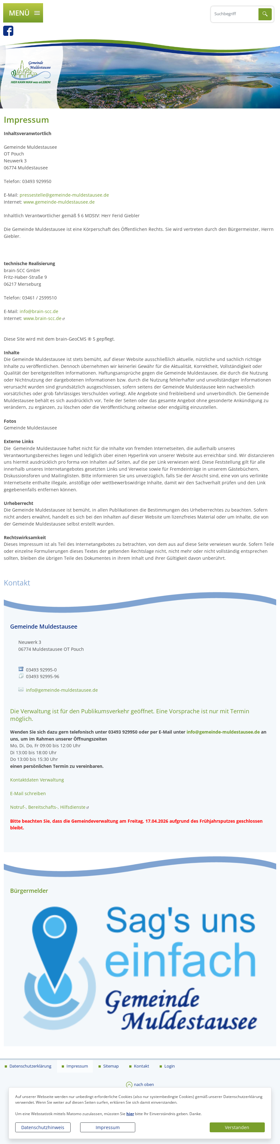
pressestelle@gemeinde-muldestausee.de (64, 195)
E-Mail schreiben (28, 793)
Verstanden (237, 1127)
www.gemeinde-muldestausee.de (59, 202)
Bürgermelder (29, 890)
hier (130, 1113)
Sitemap (110, 1066)
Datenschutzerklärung (30, 1066)
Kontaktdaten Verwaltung (37, 780)
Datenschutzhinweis (42, 1127)
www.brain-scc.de (42, 318)
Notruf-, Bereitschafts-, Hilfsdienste (48, 807)
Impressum (108, 1127)
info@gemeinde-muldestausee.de (62, 690)
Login (169, 1066)
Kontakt (141, 1066)
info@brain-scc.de (39, 311)
